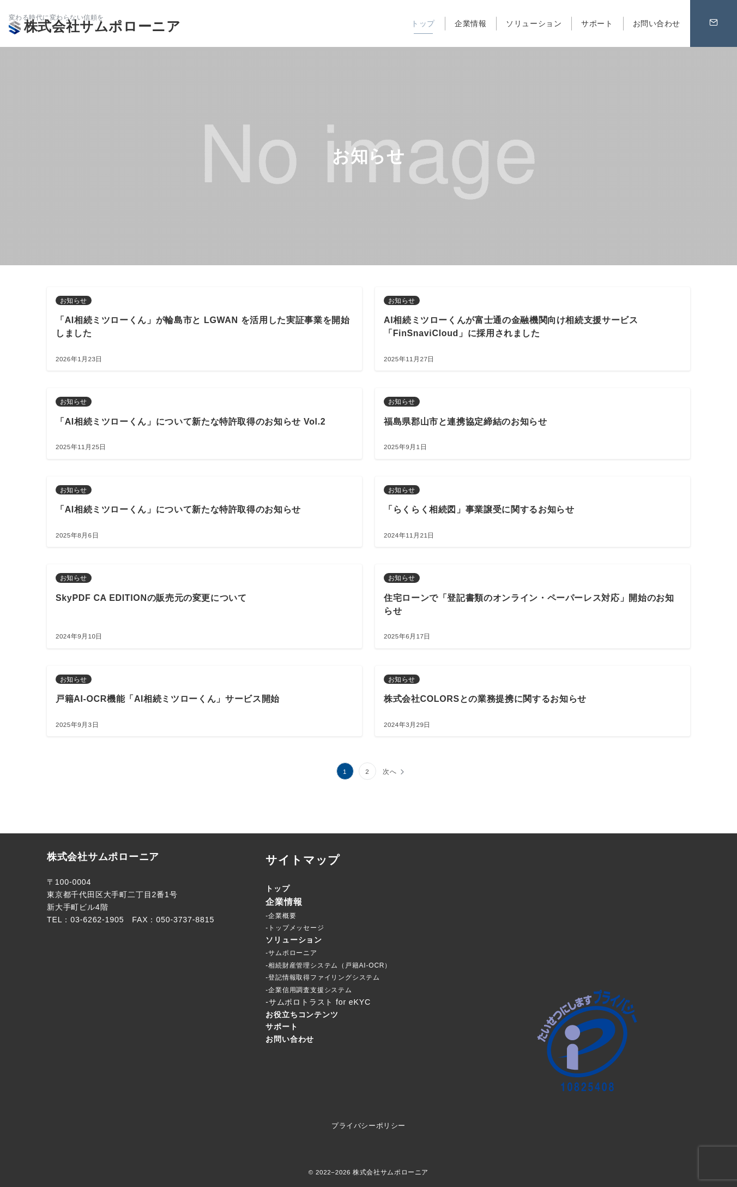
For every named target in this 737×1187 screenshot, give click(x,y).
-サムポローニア (291, 953)
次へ (390, 771)
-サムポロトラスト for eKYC (318, 1002)
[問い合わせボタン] (713, 23)
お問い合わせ (289, 1039)
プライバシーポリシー (368, 1126)
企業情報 (283, 901)
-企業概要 (280, 916)
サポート (281, 1026)
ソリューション (293, 939)
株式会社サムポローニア (95, 26)
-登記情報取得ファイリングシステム (322, 977)
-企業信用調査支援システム (308, 990)
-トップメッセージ (294, 928)
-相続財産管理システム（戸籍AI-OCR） (328, 965)
